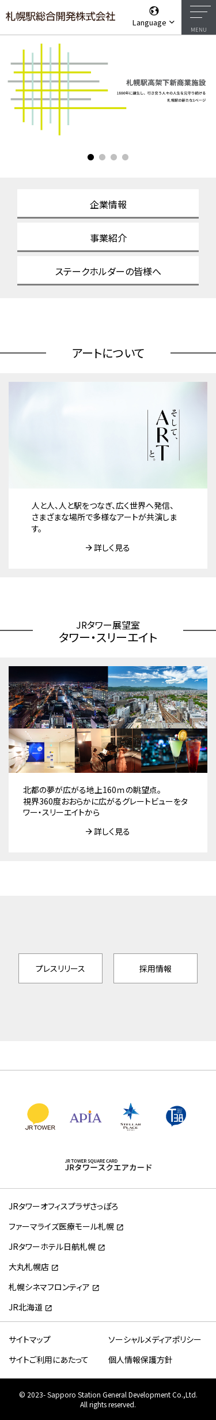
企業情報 (108, 204)
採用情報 (155, 968)
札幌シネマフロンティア (49, 1287)
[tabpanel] (108, 89)
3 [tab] (114, 157)
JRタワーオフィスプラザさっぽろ (63, 1206)
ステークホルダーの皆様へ (108, 271)
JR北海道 (26, 1307)
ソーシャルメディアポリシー (155, 1339)
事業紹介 (108, 238)
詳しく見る (112, 547)
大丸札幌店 (29, 1266)
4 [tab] (125, 157)
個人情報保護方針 (140, 1359)
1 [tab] (91, 157)
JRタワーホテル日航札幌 (52, 1246)
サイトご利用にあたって (49, 1359)
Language (154, 16)
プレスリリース (60, 968)
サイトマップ (30, 1339)
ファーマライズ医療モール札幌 (61, 1226)
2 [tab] (102, 157)
